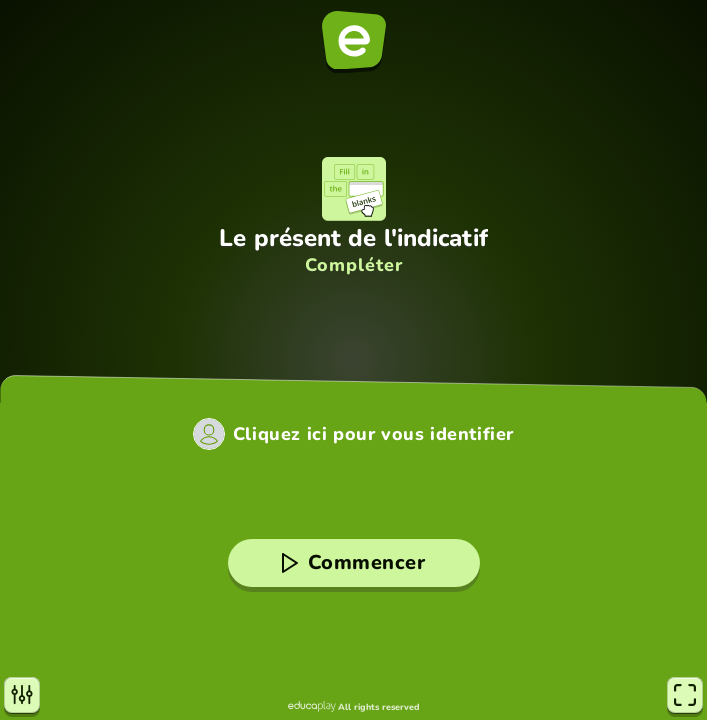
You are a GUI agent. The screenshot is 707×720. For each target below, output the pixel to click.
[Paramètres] (22, 695)
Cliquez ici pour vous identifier (373, 434)
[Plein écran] (685, 695)
